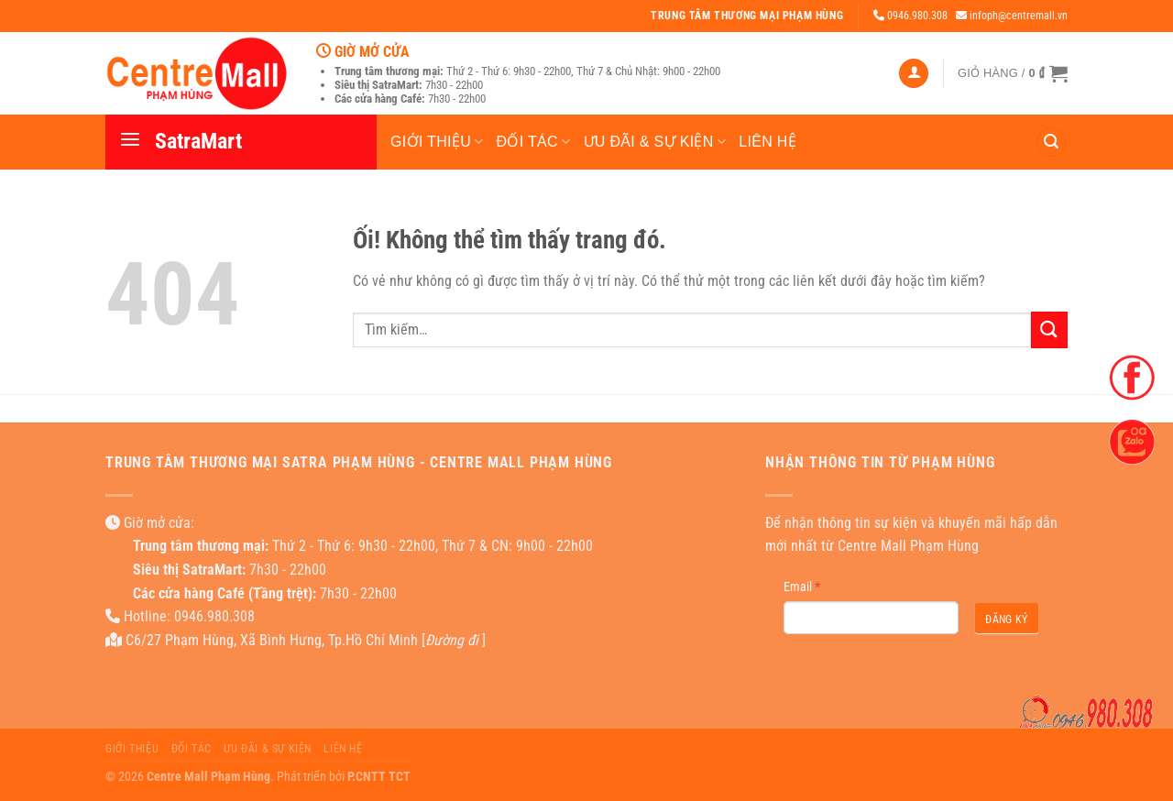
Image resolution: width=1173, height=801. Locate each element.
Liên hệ (767, 141)
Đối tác (534, 141)
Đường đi (451, 640)
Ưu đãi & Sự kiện (655, 141)
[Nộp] (1049, 329)
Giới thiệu (437, 141)
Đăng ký (1006, 619)
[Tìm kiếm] (1051, 142)
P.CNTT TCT (379, 777)
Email (802, 586)
